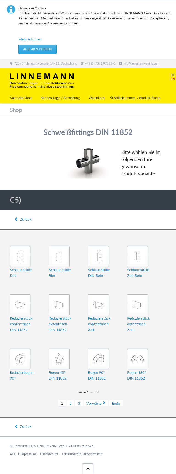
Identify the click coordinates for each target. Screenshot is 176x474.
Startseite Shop (21, 98)
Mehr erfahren (30, 39)
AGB (13, 454)
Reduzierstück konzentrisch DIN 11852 (21, 324)
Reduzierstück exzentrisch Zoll (138, 324)
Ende (116, 403)
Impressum (28, 454)
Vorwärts (93, 403)
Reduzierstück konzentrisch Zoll (99, 324)
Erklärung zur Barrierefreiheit (82, 454)
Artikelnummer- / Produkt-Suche (137, 98)
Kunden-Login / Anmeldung (60, 98)
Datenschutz (49, 454)
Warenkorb (96, 98)
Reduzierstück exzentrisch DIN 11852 (60, 324)
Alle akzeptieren (37, 49)
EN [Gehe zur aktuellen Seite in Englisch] (172, 79)
